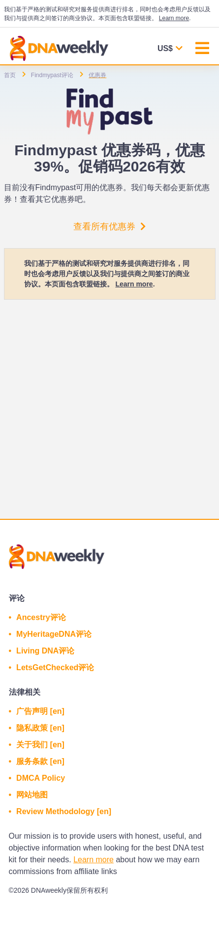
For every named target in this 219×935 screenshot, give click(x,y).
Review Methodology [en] (63, 811)
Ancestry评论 (40, 617)
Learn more (174, 18)
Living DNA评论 (45, 651)
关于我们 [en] (40, 744)
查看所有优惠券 (109, 226)
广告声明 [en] (40, 711)
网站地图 (32, 795)
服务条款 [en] (40, 761)
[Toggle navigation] (202, 49)
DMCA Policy (40, 778)
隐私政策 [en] (40, 728)
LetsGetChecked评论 (55, 667)
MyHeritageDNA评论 (54, 634)
